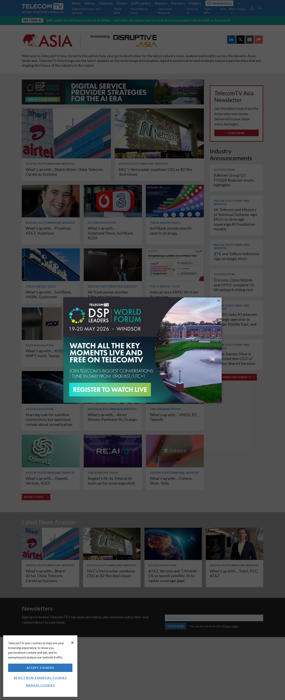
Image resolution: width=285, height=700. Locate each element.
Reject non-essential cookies (40, 677)
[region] (40, 666)
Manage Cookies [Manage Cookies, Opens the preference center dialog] (40, 685)
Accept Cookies (40, 667)
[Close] (72, 642)
